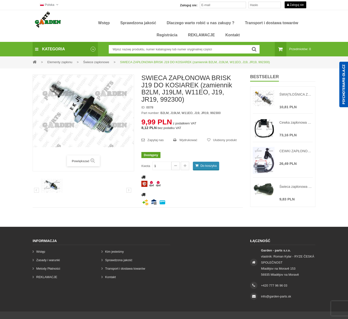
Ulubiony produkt (225, 140)
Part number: (150, 113)
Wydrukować (188, 140)
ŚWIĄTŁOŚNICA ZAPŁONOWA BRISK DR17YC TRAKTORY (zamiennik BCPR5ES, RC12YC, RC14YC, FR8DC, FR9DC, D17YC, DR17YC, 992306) (296, 94)
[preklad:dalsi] (128, 190)
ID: (143, 107)
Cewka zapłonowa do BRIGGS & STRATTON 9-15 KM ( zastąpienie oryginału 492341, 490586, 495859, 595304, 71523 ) (296, 122)
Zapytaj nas (155, 140)
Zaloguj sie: (188, 5)
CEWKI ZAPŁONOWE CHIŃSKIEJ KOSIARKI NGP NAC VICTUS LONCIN (296, 151)
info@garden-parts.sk (276, 296)
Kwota (145, 166)
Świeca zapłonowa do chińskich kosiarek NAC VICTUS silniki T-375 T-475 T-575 (296, 187)
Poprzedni (36, 190)
